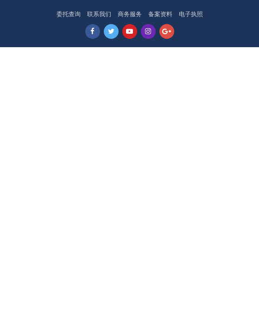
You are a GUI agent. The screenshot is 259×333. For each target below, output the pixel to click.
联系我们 (99, 14)
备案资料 (160, 14)
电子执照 (191, 14)
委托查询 (69, 14)
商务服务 (130, 14)
